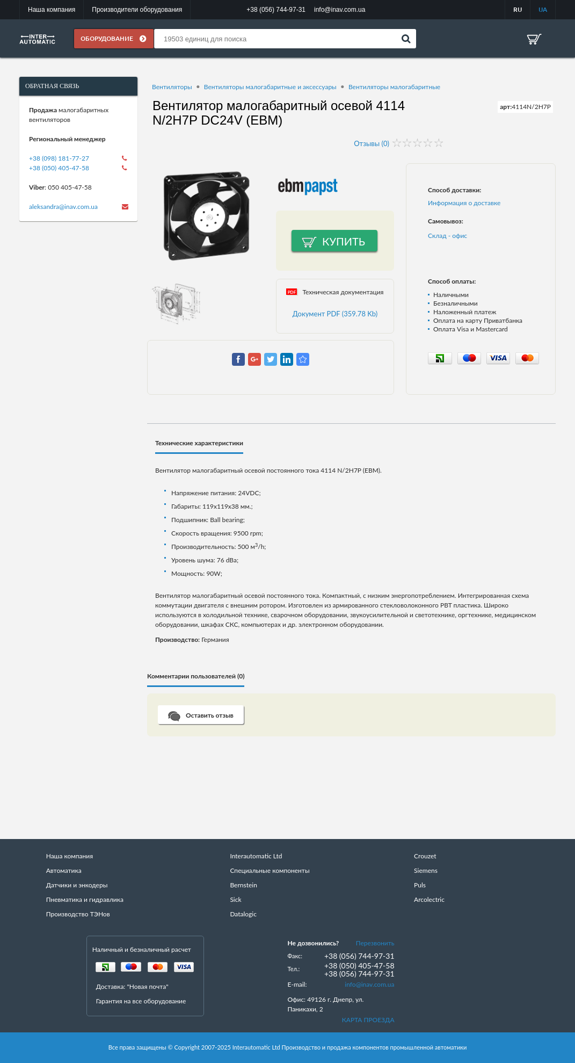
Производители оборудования (137, 9)
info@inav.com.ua (369, 984)
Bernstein (243, 885)
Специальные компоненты (269, 870)
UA (542, 9)
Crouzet (425, 856)
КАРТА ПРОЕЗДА (368, 1020)
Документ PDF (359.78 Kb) (335, 313)
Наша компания (51, 9)
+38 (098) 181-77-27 (59, 158)
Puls (420, 885)
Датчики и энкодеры (77, 885)
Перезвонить (375, 943)
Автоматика (64, 870)
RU (517, 9)
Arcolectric (429, 899)
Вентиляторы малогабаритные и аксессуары (270, 87)
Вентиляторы (172, 87)
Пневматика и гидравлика (84, 899)
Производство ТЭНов (78, 914)
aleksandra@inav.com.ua (63, 207)
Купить (343, 241)
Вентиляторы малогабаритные (394, 87)
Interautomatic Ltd (256, 856)
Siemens (426, 870)
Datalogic (243, 914)
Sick (235, 899)
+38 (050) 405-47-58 (59, 168)
